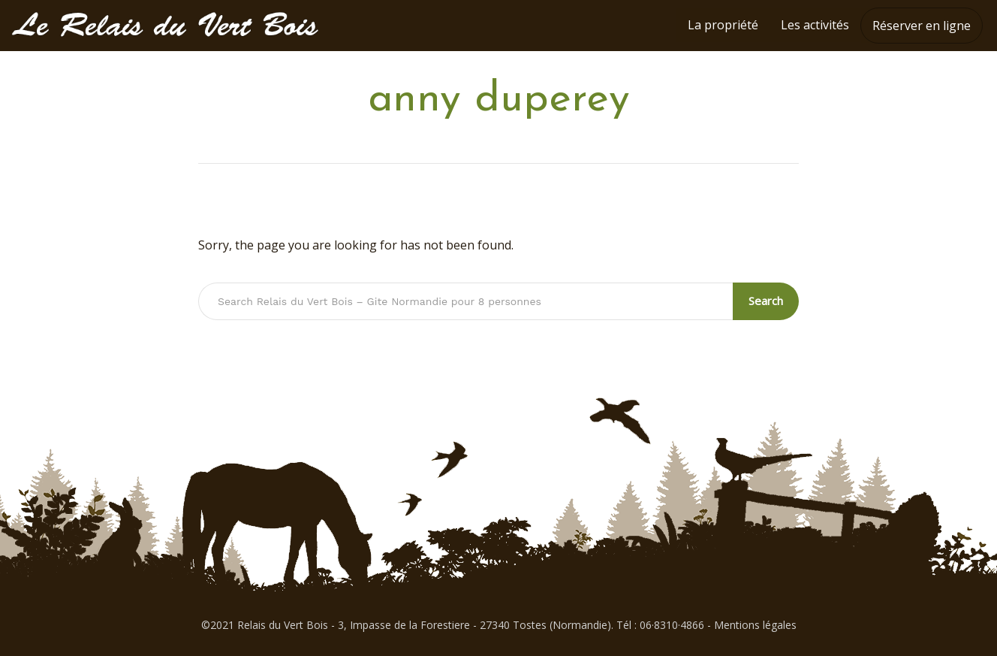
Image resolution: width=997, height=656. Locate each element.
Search (766, 300)
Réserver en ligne (921, 25)
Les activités (815, 25)
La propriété (723, 25)
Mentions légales (755, 625)
